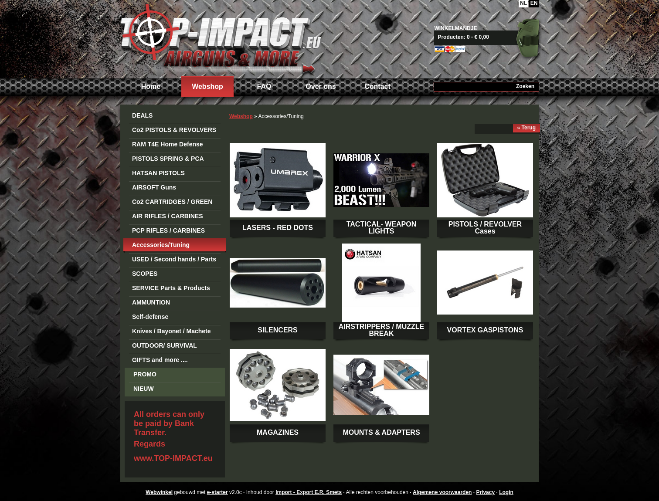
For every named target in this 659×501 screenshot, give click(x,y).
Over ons (321, 86)
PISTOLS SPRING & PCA (168, 158)
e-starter (217, 492)
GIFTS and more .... (160, 359)
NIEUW (143, 388)
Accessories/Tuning (161, 244)
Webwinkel (159, 492)
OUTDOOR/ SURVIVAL (164, 345)
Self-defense (150, 316)
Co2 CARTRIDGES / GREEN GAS (172, 203)
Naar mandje (489, 37)
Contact (377, 86)
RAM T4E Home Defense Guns (167, 146)
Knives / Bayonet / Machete (171, 331)
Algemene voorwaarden (442, 492)
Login (506, 492)
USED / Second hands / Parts (174, 259)
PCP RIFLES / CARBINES (168, 230)
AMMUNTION (151, 302)
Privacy (485, 492)
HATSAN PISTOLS (158, 172)
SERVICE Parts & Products (171, 287)
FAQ (264, 86)
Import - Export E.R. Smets (220, 38)
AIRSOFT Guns (154, 187)
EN (534, 3)
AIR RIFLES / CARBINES (167, 216)
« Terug (526, 128)
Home (150, 86)
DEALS (142, 115)
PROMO (144, 374)
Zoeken (525, 86)
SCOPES (144, 273)
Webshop (207, 86)
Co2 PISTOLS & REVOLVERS (174, 129)
